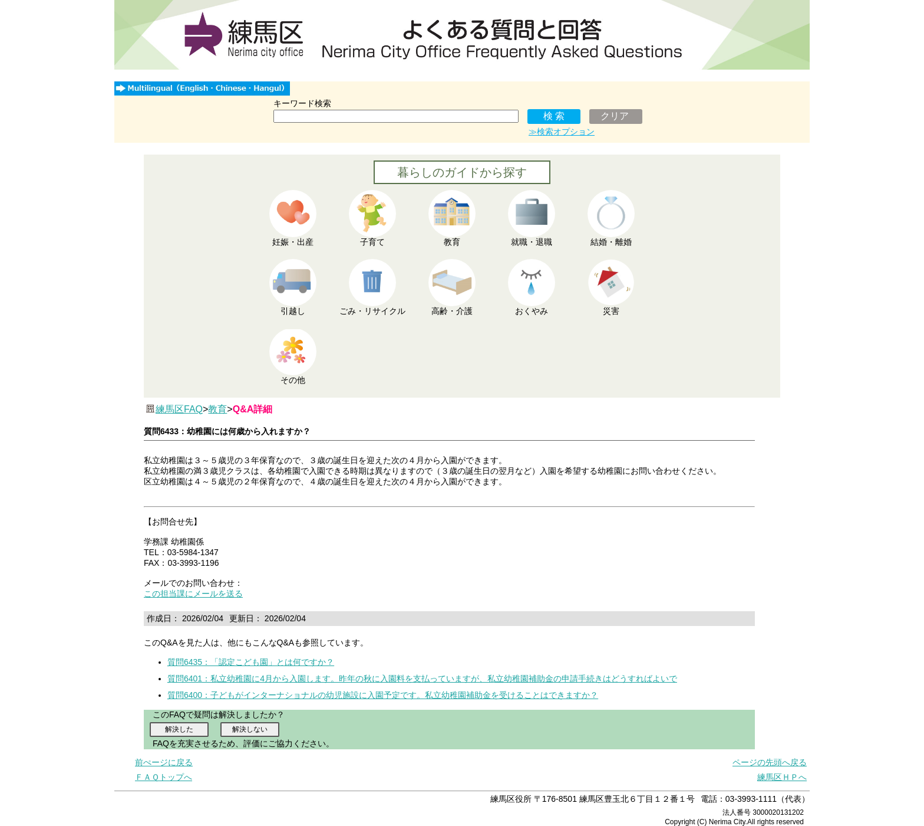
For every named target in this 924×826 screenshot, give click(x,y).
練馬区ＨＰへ (782, 777)
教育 (217, 409)
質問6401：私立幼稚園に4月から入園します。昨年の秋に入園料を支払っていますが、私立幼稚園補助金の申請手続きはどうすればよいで (422, 678)
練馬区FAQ (179, 409)
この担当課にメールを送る (193, 593)
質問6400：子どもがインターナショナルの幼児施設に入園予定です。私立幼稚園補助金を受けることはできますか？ (382, 695)
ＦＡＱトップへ (163, 777)
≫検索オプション (562, 131)
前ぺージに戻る (164, 762)
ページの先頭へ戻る (769, 762)
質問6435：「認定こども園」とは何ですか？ (250, 662)
